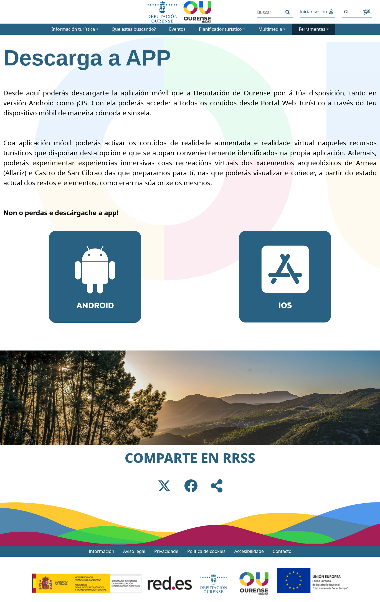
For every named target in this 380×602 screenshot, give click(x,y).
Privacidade (166, 551)
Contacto (282, 551)
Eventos (177, 29)
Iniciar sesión (313, 12)
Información (101, 551)
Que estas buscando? (134, 29)
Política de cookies (206, 551)
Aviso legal (134, 551)
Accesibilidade (249, 551)
